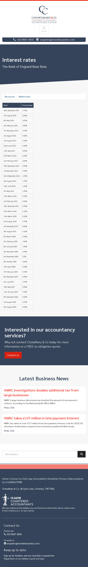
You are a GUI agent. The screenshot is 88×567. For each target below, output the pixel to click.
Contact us (13, 355)
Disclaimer (53, 478)
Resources (10, 96)
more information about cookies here (58, 508)
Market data (24, 96)
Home (5, 478)
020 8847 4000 (25, 39)
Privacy (63, 478)
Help (70, 478)
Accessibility (40, 478)
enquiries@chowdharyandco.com (57, 39)
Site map (27, 478)
